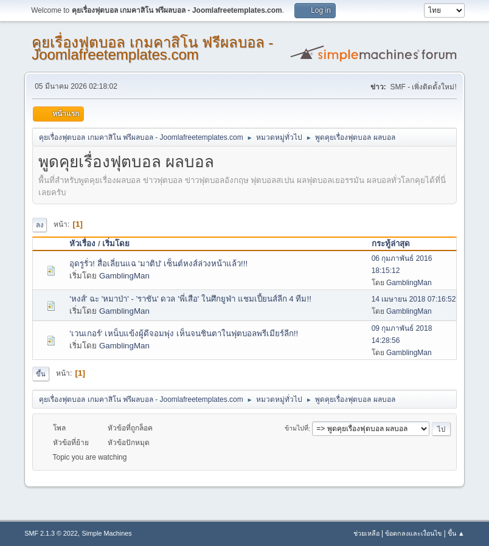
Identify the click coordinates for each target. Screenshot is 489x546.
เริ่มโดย (121, 243)
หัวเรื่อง (82, 243)
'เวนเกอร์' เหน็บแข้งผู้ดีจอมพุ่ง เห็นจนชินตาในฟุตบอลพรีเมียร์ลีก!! (183, 333)
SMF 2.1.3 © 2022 (51, 533)
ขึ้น (41, 374)
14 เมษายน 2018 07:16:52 (414, 299)
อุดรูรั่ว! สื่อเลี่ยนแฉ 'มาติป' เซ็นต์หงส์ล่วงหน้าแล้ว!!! (158, 263)
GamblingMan (124, 275)
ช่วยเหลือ (366, 533)
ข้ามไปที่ (296, 428)
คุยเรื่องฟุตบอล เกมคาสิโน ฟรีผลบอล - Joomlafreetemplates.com (152, 48)
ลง (39, 225)
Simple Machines (107, 533)
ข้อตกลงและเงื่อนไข (413, 533)
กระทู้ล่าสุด (391, 243)
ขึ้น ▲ (456, 533)
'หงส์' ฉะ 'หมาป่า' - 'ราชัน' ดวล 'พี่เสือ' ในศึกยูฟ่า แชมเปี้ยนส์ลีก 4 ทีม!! (190, 298)
